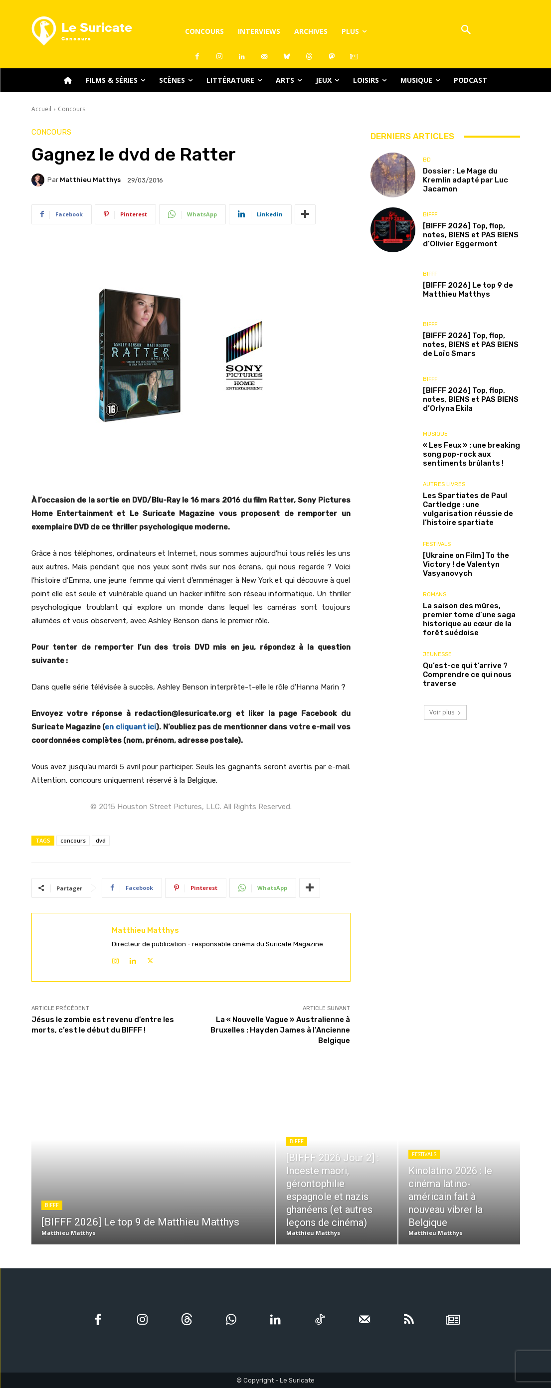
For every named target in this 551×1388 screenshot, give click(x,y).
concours (73, 840)
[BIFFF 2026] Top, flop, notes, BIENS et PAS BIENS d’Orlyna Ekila (471, 399)
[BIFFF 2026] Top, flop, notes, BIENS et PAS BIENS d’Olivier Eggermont (471, 234)
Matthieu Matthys (90, 179)
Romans (434, 594)
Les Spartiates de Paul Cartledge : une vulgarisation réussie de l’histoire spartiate (468, 509)
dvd (101, 840)
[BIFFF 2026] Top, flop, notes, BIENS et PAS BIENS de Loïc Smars (471, 344)
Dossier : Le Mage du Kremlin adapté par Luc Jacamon (465, 180)
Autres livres (444, 484)
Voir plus (445, 712)
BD (427, 160)
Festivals (437, 544)
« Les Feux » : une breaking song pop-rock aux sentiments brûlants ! (471, 454)
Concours (71, 109)
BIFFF (430, 214)
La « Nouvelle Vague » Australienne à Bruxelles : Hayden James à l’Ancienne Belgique (280, 1030)
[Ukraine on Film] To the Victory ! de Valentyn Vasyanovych (466, 564)
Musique (435, 434)
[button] (466, 30)
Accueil (41, 109)
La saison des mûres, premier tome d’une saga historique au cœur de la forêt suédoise (469, 619)
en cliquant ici (130, 726)
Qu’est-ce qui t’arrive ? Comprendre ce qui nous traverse (467, 674)
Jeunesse (437, 654)
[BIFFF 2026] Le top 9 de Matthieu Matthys (468, 290)
